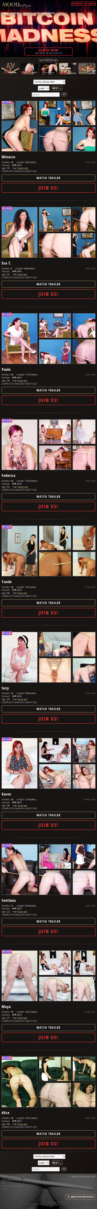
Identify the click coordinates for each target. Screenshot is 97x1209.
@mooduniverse (80, 1196)
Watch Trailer (48, 178)
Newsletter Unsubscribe (83, 1176)
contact (26, 13)
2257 (3, 1183)
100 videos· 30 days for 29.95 (48, 51)
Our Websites (48, 13)
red (26, 168)
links (37, 13)
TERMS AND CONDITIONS (12, 1180)
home (5, 13)
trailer (15, 13)
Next (57, 88)
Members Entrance (84, 3)
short (21, 168)
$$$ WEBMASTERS (9, 1176)
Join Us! (48, 188)
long (20, 274)
